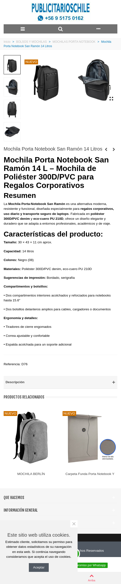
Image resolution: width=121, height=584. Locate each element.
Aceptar (39, 567)
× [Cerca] (74, 523)
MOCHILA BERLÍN (31, 474)
